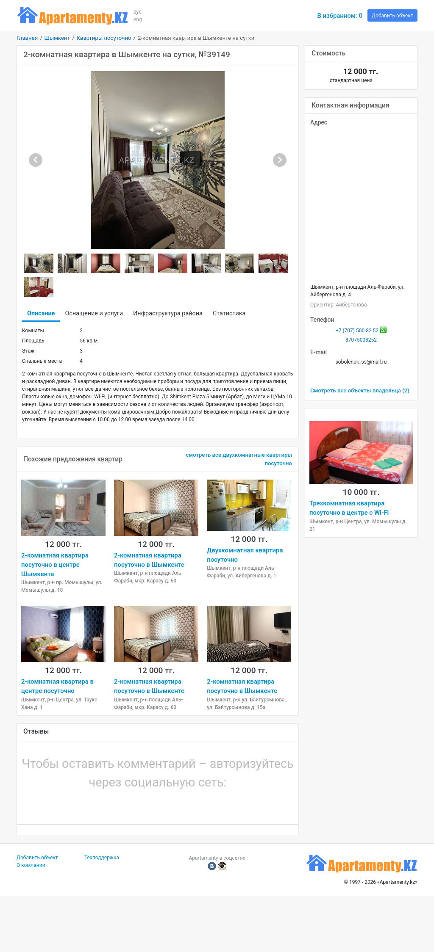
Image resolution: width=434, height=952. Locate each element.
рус (138, 12)
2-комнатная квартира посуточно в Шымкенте (149, 560)
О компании (31, 865)
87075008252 (361, 340)
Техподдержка (101, 858)
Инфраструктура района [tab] (168, 313)
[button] (129, 804)
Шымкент (57, 38)
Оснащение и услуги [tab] (94, 313)
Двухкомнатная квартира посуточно (245, 554)
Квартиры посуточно (103, 38)
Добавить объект (392, 16)
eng (138, 19)
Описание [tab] (41, 313)
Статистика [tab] (229, 313)
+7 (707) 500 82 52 (357, 331)
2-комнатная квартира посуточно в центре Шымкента (55, 565)
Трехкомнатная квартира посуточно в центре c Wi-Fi (349, 507)
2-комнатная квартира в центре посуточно (57, 686)
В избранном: (339, 15)
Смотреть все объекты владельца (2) (359, 390)
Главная (27, 38)
